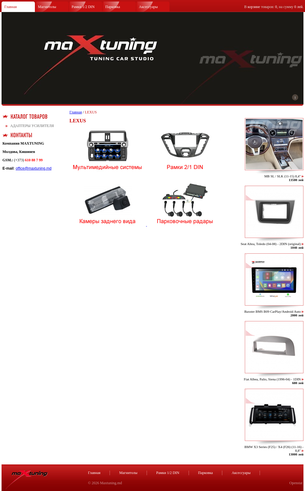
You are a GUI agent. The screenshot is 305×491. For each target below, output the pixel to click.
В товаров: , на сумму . (273, 7)
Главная (10, 7)
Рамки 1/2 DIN (83, 7)
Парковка (112, 7)
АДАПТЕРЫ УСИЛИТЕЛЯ (32, 126)
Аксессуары (148, 7)
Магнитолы (47, 7)
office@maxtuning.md (34, 168)
